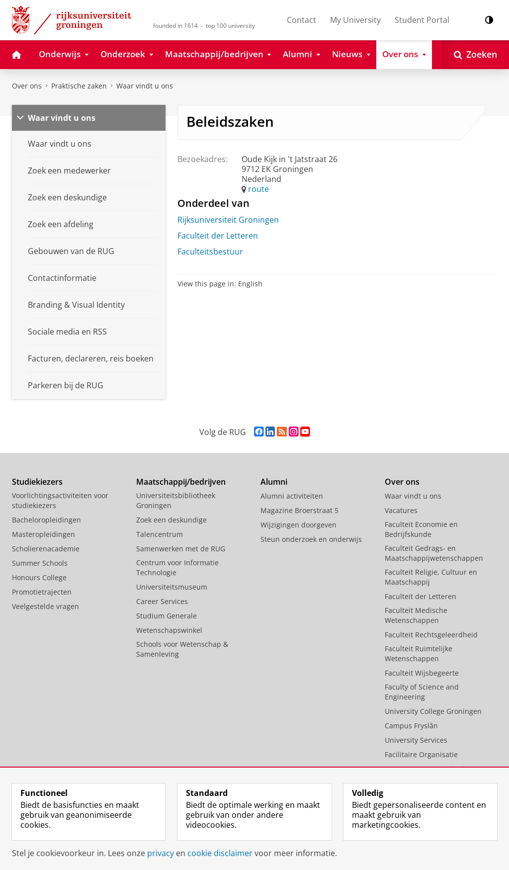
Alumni (273, 482)
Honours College (39, 577)
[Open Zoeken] (475, 54)
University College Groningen (433, 711)
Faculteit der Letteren (217, 235)
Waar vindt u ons (144, 85)
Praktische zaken (79, 85)
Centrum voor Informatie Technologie (177, 567)
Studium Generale (166, 615)
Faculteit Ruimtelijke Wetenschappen (418, 653)
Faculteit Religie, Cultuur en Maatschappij (431, 577)
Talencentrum (159, 534)
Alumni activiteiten (291, 496)
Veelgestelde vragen (45, 606)
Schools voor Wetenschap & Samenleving (182, 649)
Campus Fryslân (411, 725)
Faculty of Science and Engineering (422, 691)
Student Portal (422, 19)
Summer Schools (40, 563)
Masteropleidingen (43, 534)
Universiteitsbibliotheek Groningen (175, 500)
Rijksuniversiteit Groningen (228, 219)
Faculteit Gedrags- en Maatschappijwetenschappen (434, 553)
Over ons (27, 85)
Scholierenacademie (46, 548)
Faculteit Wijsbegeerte (422, 673)
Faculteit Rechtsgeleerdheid (431, 634)
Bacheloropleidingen (46, 519)
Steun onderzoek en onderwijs (311, 539)
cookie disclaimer (220, 853)
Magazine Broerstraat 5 (299, 510)
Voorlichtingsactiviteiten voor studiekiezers (60, 500)
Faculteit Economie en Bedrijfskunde (421, 529)
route (258, 188)
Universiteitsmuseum (171, 587)
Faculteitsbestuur (210, 251)
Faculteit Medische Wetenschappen (416, 615)
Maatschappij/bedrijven (181, 482)
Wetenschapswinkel (169, 630)
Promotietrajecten (42, 592)
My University (355, 19)
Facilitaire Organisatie (421, 754)
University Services (416, 740)
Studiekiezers (37, 482)
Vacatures (401, 510)
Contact (301, 19)
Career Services (162, 601)
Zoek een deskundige (171, 519)
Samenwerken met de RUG (180, 548)
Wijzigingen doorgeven (298, 524)
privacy (160, 853)
